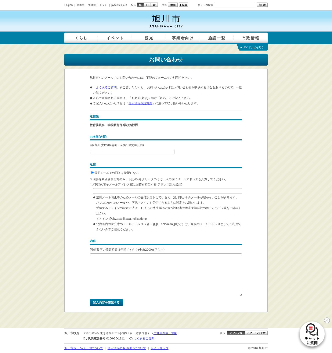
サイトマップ (160, 348)
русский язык (119, 5)
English (68, 5)
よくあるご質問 (106, 87)
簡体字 (80, 5)
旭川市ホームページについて (83, 348)
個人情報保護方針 (140, 103)
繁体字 (92, 5)
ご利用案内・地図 (165, 333)
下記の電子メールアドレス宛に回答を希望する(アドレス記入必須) (136, 184)
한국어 (103, 5)
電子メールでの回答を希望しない (115, 172)
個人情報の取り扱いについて (127, 348)
